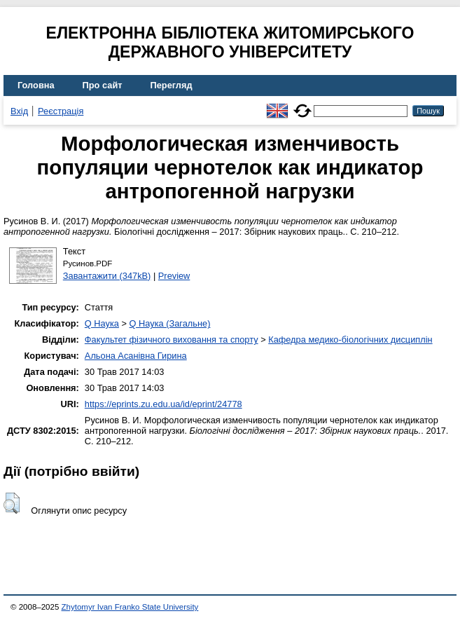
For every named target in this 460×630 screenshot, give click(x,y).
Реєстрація (60, 111)
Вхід (19, 111)
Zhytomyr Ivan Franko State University (130, 607)
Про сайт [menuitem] (103, 85)
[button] (12, 503)
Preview (174, 276)
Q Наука (102, 323)
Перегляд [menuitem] (172, 85)
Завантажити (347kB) (107, 276)
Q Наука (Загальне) (170, 323)
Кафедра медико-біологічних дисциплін (350, 339)
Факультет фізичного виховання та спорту (171, 339)
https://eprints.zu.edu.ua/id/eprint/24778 (163, 404)
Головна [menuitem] (36, 85)
